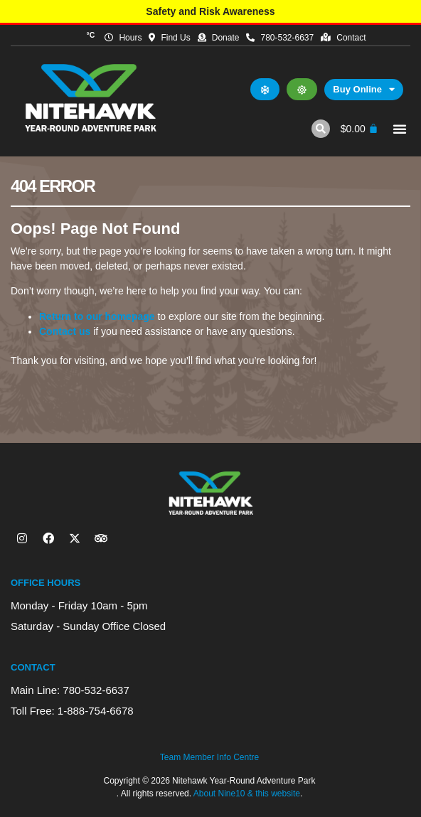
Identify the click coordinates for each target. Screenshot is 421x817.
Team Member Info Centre (209, 757)
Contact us (64, 331)
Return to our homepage (97, 316)
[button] (320, 128)
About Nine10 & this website (246, 794)
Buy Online (364, 89)
